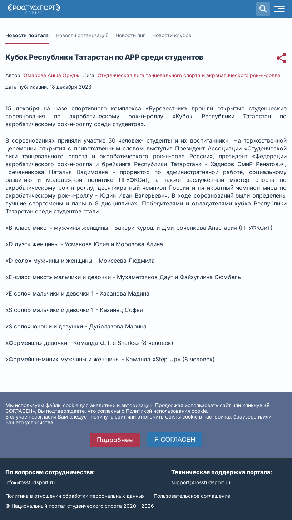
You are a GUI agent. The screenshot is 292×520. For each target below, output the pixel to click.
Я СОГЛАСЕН (175, 439)
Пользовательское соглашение (192, 496)
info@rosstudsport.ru (30, 482)
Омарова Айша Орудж (51, 75)
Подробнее (115, 440)
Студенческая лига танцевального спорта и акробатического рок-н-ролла (189, 75)
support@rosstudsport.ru (200, 482)
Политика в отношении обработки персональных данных (75, 496)
